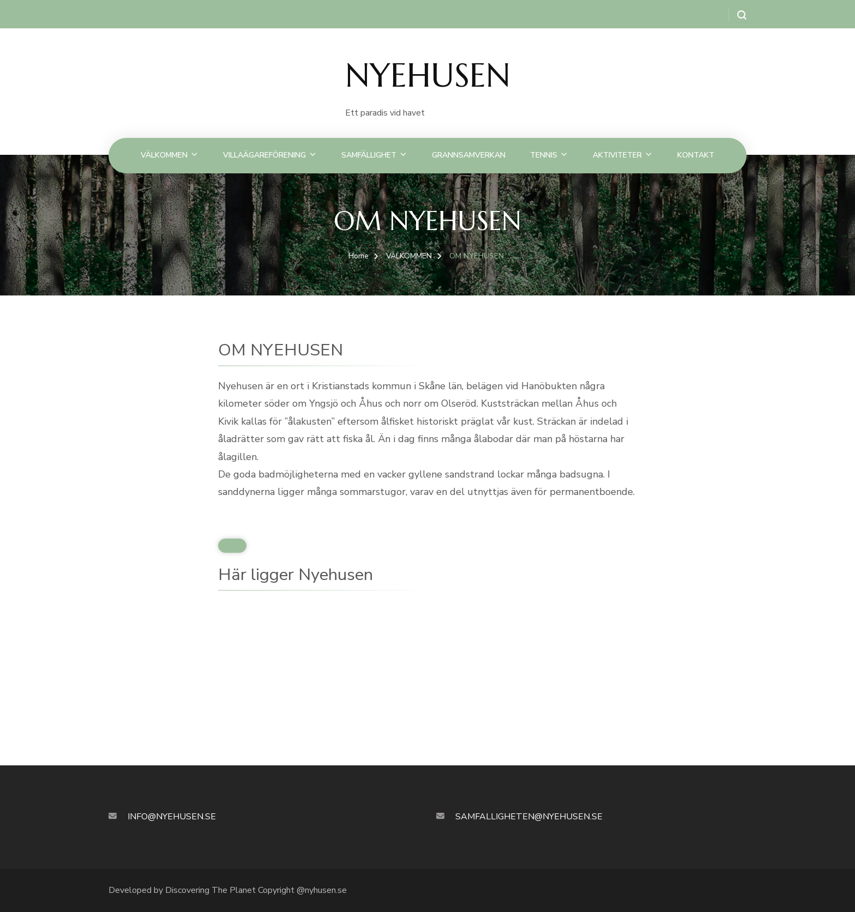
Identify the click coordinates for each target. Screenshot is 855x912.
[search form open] (737, 15)
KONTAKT (695, 155)
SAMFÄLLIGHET (368, 155)
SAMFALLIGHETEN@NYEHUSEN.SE (529, 817)
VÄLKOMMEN (164, 155)
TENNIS (543, 155)
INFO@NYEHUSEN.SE (172, 817)
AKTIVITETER (617, 155)
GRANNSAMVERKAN (468, 155)
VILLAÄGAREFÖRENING (264, 155)
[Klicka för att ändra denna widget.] (232, 546)
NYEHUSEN (427, 75)
